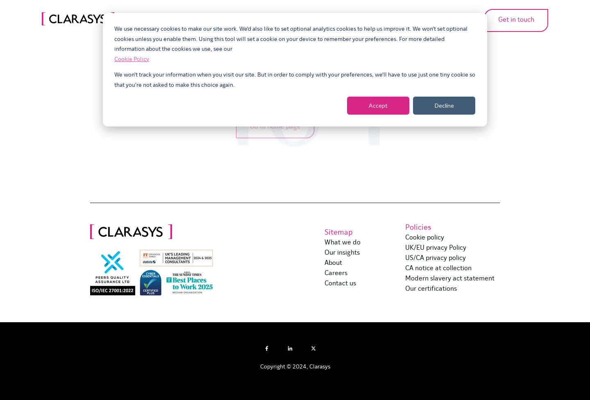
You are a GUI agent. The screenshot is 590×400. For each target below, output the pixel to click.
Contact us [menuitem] (340, 283)
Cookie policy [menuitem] (424, 238)
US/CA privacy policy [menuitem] (435, 258)
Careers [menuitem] (335, 273)
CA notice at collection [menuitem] (438, 268)
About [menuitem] (333, 263)
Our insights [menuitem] (342, 253)
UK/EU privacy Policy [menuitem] (435, 248)
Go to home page (272, 127)
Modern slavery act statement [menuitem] (450, 279)
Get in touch (493, 20)
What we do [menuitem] (342, 243)
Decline (444, 105)
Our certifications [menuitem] (431, 289)
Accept (378, 105)
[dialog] (295, 70)
